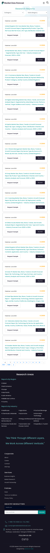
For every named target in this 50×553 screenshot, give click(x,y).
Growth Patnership (10, 482)
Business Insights (9, 476)
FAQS (6, 492)
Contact (7, 464)
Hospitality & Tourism (41, 424)
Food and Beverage (40, 410)
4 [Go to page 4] (20, 362)
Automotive (23, 413)
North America (6, 386)
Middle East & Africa (8, 399)
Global (3, 383)
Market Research (9, 479)
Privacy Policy (8, 498)
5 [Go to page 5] (23, 362)
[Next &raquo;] (14, 364)
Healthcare (5, 410)
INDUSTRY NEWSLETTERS (14, 504)
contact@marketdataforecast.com (17, 526)
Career (6, 460)
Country (4, 402)
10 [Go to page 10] (39, 362)
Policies (7, 488)
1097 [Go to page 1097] (3, 365)
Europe (4, 389)
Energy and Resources (26, 419)
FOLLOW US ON (25, 535)
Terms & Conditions (10, 495)
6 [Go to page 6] (27, 362)
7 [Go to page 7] (30, 362)
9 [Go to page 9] (36, 362)
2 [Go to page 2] (14, 362)
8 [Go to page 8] (33, 362)
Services (8, 472)
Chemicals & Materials (9, 413)
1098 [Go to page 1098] (9, 365)
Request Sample (12, 35)
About (6, 457)
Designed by (25, 549)
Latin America (6, 395)
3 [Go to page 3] (17, 362)
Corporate (9, 454)
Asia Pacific (5, 392)
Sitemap (7, 467)
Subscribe (41, 512)
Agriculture (23, 410)
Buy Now (40, 35)
